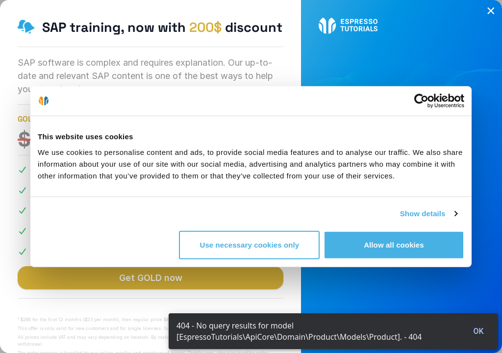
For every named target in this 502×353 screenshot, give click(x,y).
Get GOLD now (150, 278)
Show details (423, 213)
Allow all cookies (394, 244)
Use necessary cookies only (250, 244)
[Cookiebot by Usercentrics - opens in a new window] (421, 101)
